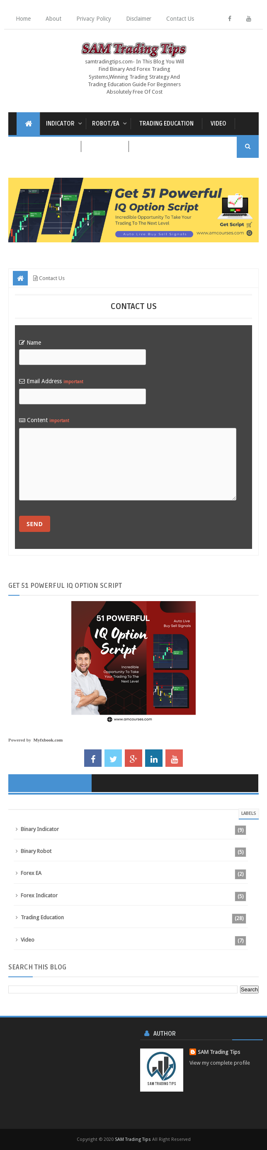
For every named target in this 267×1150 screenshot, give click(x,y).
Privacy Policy (93, 18)
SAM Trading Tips (219, 1052)
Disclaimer (138, 18)
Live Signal (105, 146)
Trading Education (166, 123)
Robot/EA (105, 123)
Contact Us (180, 18)
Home (23, 18)
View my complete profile (219, 1063)
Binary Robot (36, 851)
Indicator (60, 123)
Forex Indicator (39, 895)
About (53, 18)
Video (218, 123)
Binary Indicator (40, 829)
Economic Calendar (45, 146)
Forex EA (31, 873)
